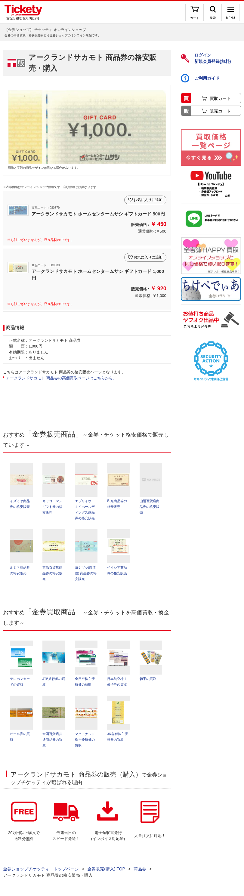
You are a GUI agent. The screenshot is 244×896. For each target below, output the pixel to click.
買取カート (220, 98)
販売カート (220, 111)
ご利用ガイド (200, 78)
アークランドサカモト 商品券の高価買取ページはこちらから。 (61, 378)
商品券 (140, 869)
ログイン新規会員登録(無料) (206, 58)
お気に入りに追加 (148, 200)
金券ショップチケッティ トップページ (41, 869)
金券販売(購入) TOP (106, 869)
